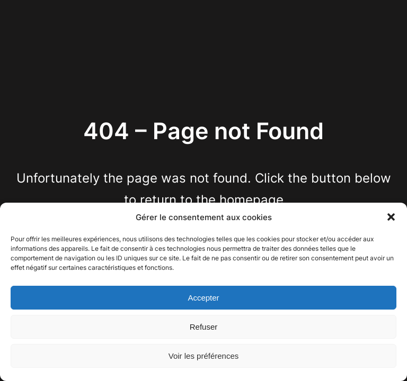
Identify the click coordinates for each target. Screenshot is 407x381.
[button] (391, 217)
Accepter (203, 297)
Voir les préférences (204, 355)
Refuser (204, 326)
